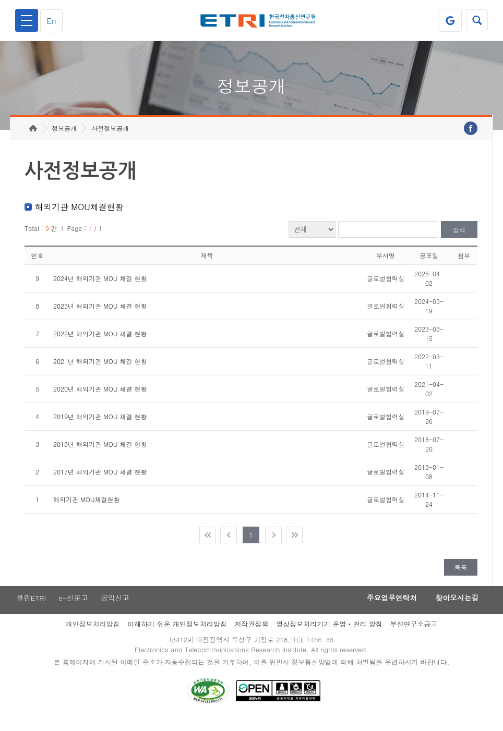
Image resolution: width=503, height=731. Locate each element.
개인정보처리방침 (92, 635)
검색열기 (476, 20)
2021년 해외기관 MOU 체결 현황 (100, 371)
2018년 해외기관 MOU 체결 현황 (100, 454)
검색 (459, 240)
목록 (460, 577)
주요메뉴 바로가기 (0, 0)
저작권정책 (252, 635)
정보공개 (64, 138)
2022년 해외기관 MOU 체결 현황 (100, 343)
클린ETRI (30, 608)
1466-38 (321, 651)
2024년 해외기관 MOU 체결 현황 (100, 288)
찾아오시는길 (455, 608)
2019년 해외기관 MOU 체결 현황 (100, 426)
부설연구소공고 (414, 635)
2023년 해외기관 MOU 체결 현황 (100, 316)
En (53, 20)
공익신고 (116, 608)
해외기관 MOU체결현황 (86, 509)
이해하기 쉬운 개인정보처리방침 (177, 635)
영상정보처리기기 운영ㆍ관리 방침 (329, 635)
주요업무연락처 (386, 608)
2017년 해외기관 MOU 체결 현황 (100, 482)
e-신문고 (73, 608)
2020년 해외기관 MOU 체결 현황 (100, 399)
